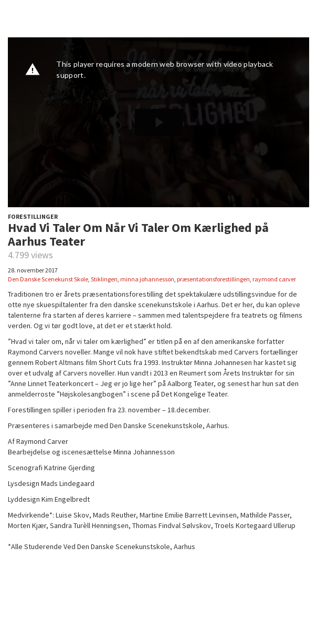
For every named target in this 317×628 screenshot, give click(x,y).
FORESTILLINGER (33, 216)
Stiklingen (104, 279)
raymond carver (274, 279)
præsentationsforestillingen (213, 279)
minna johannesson (147, 279)
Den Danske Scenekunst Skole (48, 279)
